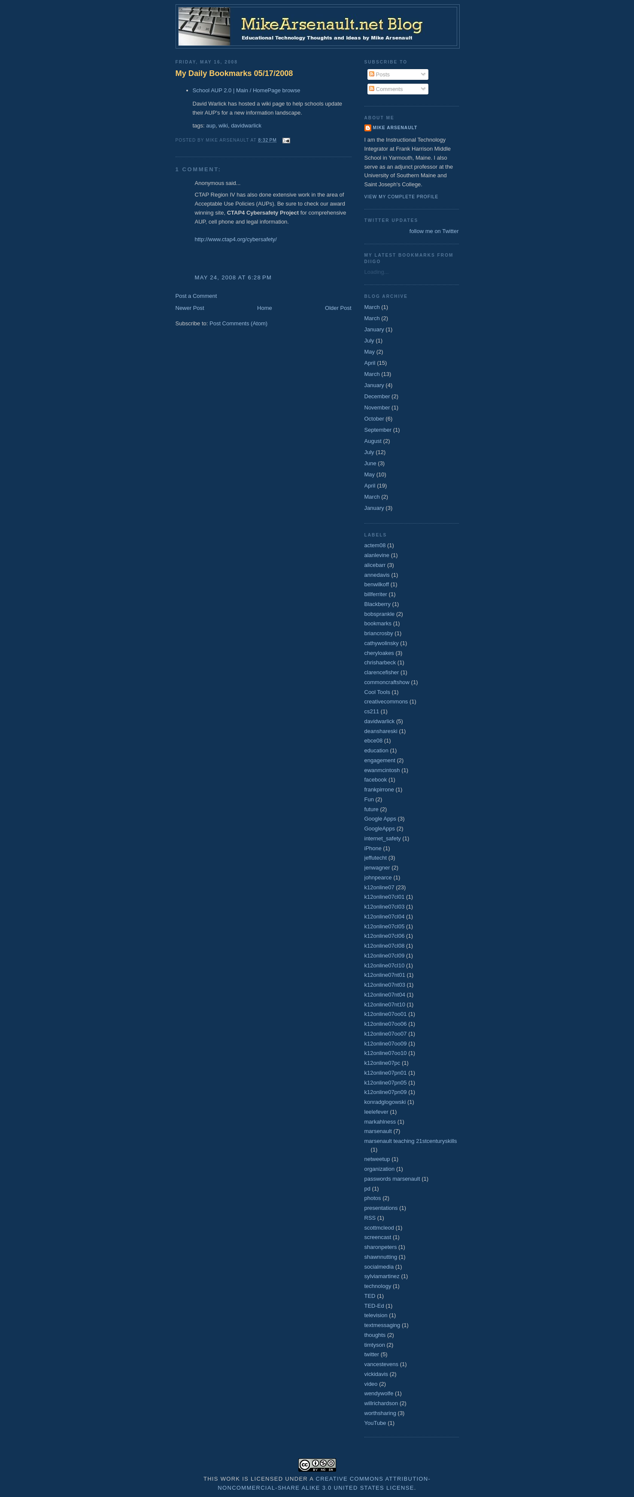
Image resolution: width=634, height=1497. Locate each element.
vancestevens (381, 1364)
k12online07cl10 (384, 965)
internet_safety (382, 838)
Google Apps (380, 818)
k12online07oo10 (385, 1053)
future (371, 809)
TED (370, 1296)
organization (379, 1169)
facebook (375, 779)
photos (372, 1198)
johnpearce (378, 877)
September (378, 430)
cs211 (371, 711)
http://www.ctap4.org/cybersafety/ (236, 239)
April (370, 363)
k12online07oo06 (385, 1024)
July (369, 340)
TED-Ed (374, 1306)
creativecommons (386, 701)
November (377, 407)
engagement (379, 760)
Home (264, 308)
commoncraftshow (387, 682)
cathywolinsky (381, 643)
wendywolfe (379, 1393)
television (376, 1315)
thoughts (375, 1335)
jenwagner (377, 867)
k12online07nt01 (384, 975)
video (371, 1384)
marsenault (378, 1131)
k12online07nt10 (384, 1004)
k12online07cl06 (384, 936)
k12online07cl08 (384, 945)
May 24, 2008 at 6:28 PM (233, 277)
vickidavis (376, 1374)
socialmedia (379, 1267)
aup (210, 125)
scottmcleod (379, 1227)
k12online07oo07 (385, 1033)
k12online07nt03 (384, 985)
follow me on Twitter (434, 231)
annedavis (377, 575)
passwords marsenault (392, 1179)
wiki (223, 125)
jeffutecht (375, 858)
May (369, 351)
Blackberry (377, 604)
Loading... (376, 272)
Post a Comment (196, 296)
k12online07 (379, 887)
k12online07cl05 (384, 926)
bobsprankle (379, 614)
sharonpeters (380, 1247)
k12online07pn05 (385, 1082)
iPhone (373, 848)
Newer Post (190, 308)
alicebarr (375, 565)
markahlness (380, 1121)
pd (367, 1188)
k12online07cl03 (384, 906)
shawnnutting (380, 1257)
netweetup (377, 1159)
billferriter (375, 594)
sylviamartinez (382, 1276)
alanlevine (377, 555)
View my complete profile (401, 196)
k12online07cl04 (384, 916)
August (373, 441)
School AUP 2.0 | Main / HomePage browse (246, 90)
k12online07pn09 (385, 1092)
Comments (386, 89)
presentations (381, 1208)
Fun (369, 799)
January (374, 329)
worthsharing (380, 1413)
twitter (371, 1354)
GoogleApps (379, 828)
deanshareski (380, 731)
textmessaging (382, 1325)
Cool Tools (377, 692)
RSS (370, 1218)
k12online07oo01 (385, 1014)
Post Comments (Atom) (238, 323)
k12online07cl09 (384, 955)
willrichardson (381, 1403)
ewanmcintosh (382, 770)
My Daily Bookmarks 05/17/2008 (234, 73)
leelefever (376, 1112)
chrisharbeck (380, 662)
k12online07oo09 (385, 1043)
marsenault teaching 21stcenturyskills (410, 1141)
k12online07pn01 (385, 1073)
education (376, 750)
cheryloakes (379, 653)
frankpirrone (379, 789)
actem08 (375, 545)
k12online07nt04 (384, 994)
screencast (377, 1237)
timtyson (374, 1345)
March (372, 307)
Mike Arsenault (395, 127)
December (377, 396)
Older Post (338, 308)
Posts (379, 74)
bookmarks (378, 623)
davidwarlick (246, 125)
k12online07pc (382, 1063)
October (374, 418)
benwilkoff (376, 584)
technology (377, 1286)
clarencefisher (381, 672)
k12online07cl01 (384, 897)
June (370, 463)
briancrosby (378, 633)
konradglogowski (385, 1102)
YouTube (375, 1423)
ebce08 (373, 740)
